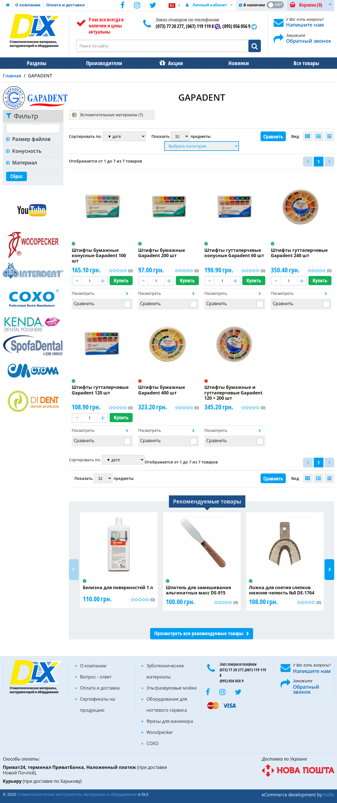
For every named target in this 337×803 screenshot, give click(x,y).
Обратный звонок (308, 40)
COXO (152, 743)
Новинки (235, 63)
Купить (121, 280)
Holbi (328, 795)
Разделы (36, 63)
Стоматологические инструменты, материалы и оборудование (77, 794)
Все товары (301, 63)
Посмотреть (83, 293)
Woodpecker (159, 732)
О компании (27, 4)
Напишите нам (305, 24)
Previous (74, 569)
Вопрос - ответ (95, 677)
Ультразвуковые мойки (171, 688)
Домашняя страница (7, 5)
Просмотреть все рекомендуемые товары (198, 633)
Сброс (16, 176)
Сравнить (273, 137)
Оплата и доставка (65, 4)
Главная (12, 76)
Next (329, 569)
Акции (172, 63)
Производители (102, 63)
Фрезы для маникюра (169, 721)
